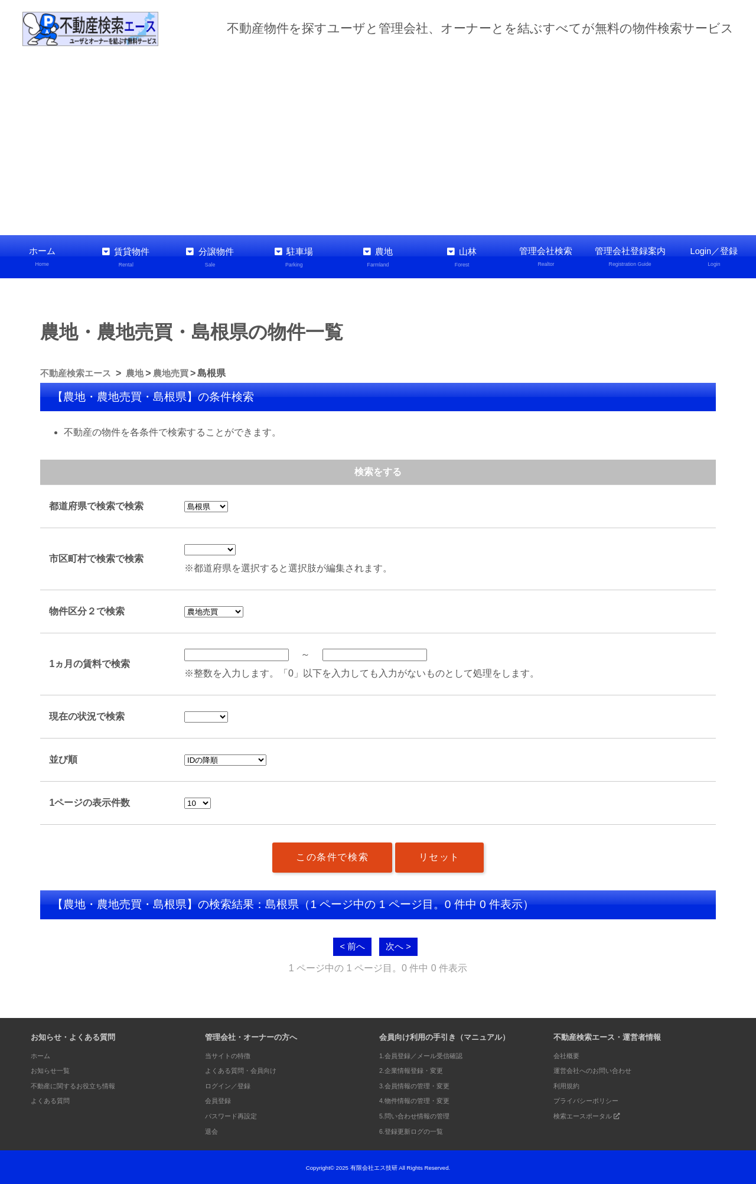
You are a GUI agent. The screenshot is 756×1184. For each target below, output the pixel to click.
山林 (462, 257)
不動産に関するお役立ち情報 (81, 1084)
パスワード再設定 (235, 1114)
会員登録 (220, 1099)
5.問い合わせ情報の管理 (420, 1114)
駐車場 (294, 257)
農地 (378, 257)
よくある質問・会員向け (247, 1069)
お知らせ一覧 (54, 1069)
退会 (212, 1129)
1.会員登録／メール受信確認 (428, 1054)
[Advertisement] (378, 140)
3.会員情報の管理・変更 (420, 1084)
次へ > (399, 944)
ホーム (42, 257)
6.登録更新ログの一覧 (417, 1129)
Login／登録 (714, 257)
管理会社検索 (546, 257)
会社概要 (568, 1054)
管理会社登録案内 (630, 257)
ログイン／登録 (232, 1084)
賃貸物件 (126, 257)
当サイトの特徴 (232, 1054)
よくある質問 (54, 1099)
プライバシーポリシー (591, 1099)
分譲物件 (210, 257)
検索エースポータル (593, 1114)
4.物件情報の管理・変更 (420, 1099)
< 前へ (351, 944)
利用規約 (568, 1084)
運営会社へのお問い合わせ (599, 1069)
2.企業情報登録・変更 (417, 1069)
